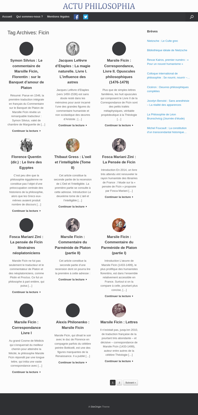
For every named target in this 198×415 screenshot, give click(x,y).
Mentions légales (58, 16)
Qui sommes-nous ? (29, 16)
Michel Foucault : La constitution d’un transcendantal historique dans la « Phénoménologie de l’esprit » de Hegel (167, 130)
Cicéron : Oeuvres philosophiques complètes (168, 89)
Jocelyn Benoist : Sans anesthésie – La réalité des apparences (168, 103)
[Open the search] (191, 17)
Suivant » (130, 382)
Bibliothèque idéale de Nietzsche (167, 50)
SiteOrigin (96, 406)
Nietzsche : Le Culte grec (162, 40)
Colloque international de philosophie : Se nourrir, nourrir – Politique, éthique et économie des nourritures (168, 76)
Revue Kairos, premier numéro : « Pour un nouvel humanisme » (168, 62)
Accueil (7, 16)
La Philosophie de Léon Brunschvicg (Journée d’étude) (166, 116)
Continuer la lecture (26, 130)
